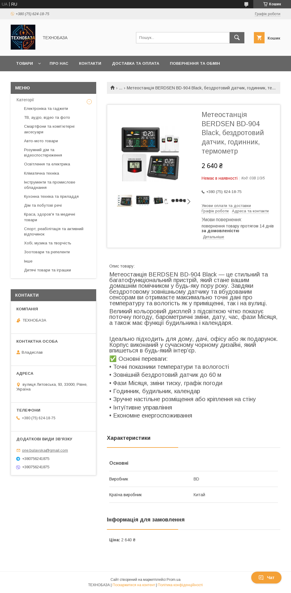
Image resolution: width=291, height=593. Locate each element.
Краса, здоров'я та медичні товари (49, 217)
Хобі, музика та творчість (47, 243)
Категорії (25, 99)
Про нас (59, 63)
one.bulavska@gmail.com (45, 450)
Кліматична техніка (41, 173)
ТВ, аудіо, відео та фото (47, 117)
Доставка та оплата (135, 63)
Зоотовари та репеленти (47, 252)
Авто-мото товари (41, 141)
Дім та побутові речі (43, 205)
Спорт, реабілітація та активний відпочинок (53, 231)
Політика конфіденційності (180, 585)
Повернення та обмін (195, 63)
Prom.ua (174, 580)
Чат (266, 577)
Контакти (90, 63)
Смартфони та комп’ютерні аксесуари (49, 129)
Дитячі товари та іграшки (47, 270)
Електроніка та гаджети (46, 108)
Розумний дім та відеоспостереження (43, 152)
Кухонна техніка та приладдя (51, 196)
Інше (28, 261)
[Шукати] (237, 37)
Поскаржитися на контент (134, 585)
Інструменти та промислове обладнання (49, 185)
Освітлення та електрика (47, 164)
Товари (24, 63)
